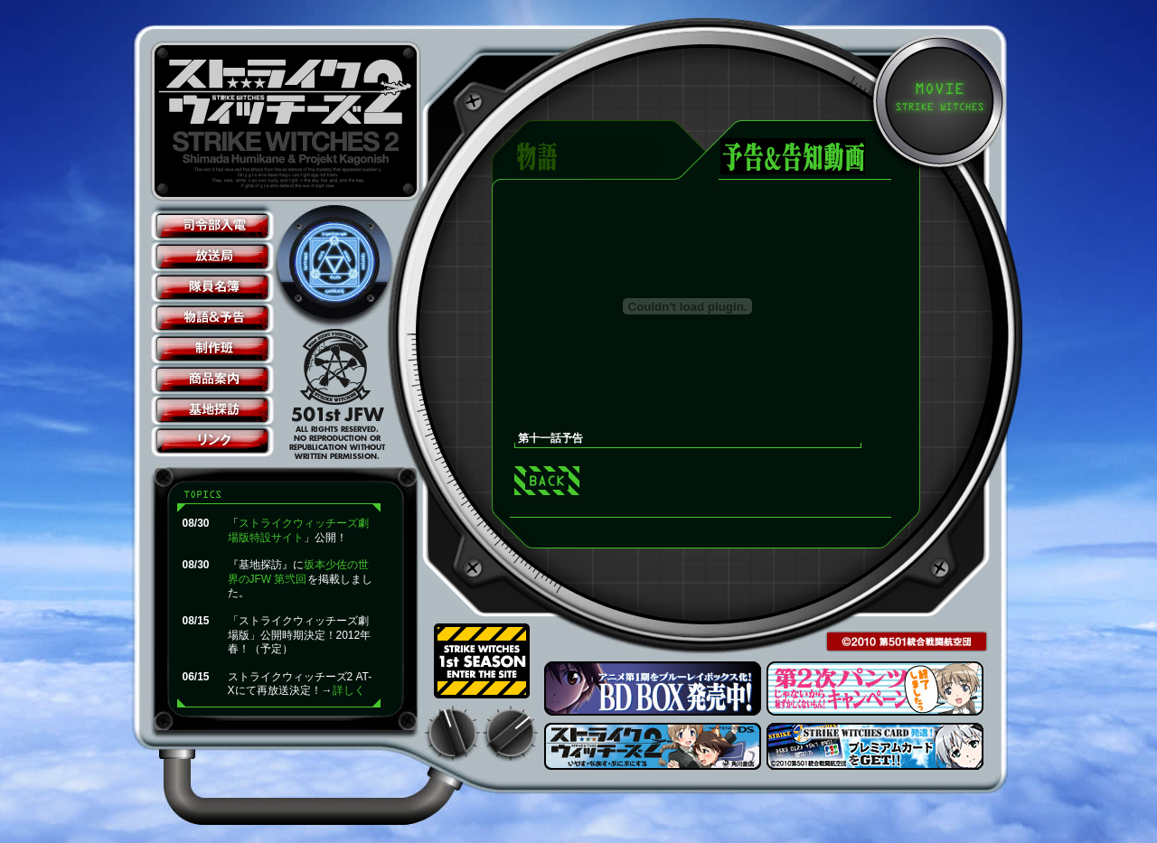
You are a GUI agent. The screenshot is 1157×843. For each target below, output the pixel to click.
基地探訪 (212, 410)
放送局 (212, 256)
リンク (212, 441)
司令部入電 (212, 226)
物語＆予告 (212, 318)
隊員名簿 (212, 287)
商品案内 (212, 379)
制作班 (212, 349)
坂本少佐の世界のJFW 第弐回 (298, 571)
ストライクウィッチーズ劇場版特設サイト (298, 530)
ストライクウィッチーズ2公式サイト (288, 121)
